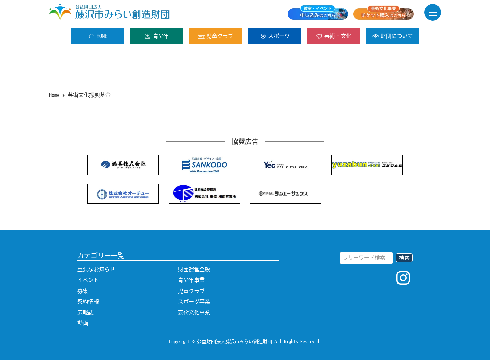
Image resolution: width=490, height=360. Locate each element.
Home (54, 95)
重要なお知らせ (96, 269)
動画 (82, 323)
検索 (404, 257)
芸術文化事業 (194, 312)
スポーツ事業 (194, 301)
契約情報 (88, 301)
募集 (82, 291)
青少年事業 (191, 280)
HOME (97, 36)
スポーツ (275, 36)
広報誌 (85, 312)
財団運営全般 (194, 269)
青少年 (156, 36)
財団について (392, 36)
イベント (88, 280)
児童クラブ (215, 36)
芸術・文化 (333, 36)
